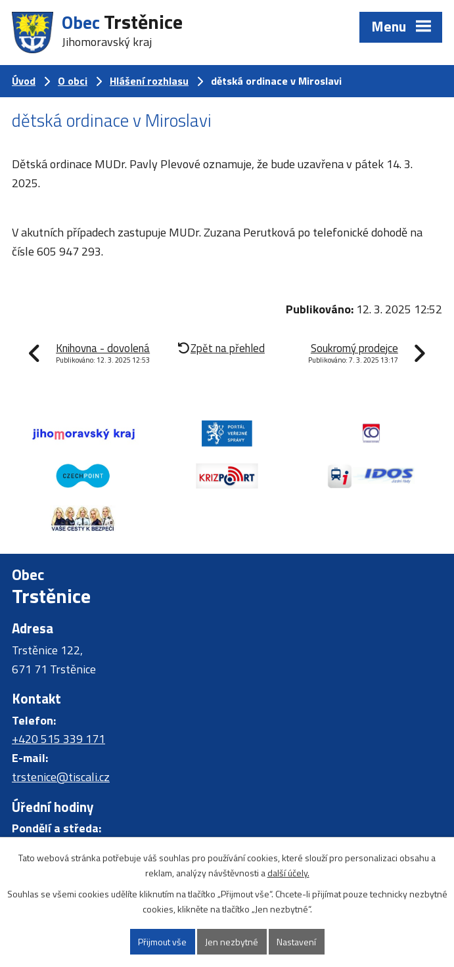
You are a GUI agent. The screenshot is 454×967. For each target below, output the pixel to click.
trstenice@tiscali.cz (61, 777)
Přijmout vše (162, 942)
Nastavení (296, 942)
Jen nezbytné (231, 942)
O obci (72, 81)
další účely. (288, 873)
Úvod (23, 81)
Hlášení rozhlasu (149, 81)
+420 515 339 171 (58, 739)
